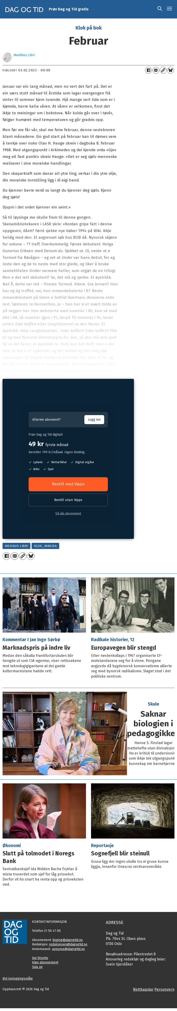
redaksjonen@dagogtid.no (68, 944)
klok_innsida (45, 546)
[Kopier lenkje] (163, 70)
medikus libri (16, 546)
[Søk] (159, 9)
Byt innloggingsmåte (18, 979)
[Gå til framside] (24, 9)
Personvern (164, 989)
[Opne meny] (169, 9)
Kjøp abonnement (45, 962)
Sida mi (37, 967)
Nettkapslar (143, 989)
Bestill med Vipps (68, 484)
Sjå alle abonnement (68, 513)
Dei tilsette (40, 958)
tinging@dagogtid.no (68, 940)
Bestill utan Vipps (68, 500)
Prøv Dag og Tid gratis (68, 9)
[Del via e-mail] (155, 70)
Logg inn (94, 420)
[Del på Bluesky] (170, 70)
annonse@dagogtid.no (68, 949)
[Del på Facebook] (148, 70)
